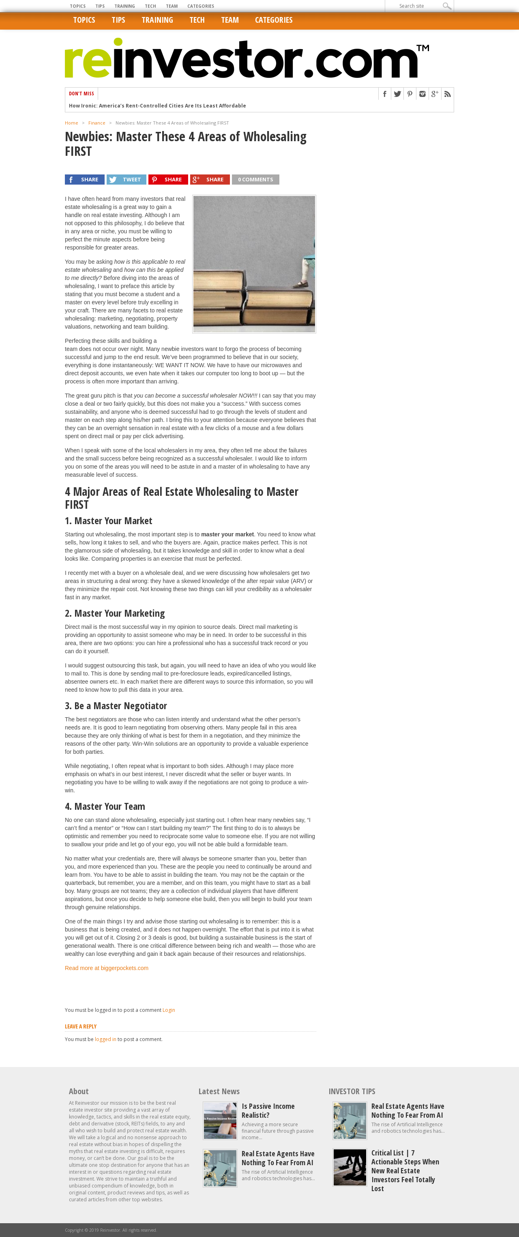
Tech (150, 6)
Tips (100, 6)
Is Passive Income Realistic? (268, 1110)
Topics (78, 6)
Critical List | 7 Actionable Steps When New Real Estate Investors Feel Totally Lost (405, 1170)
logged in (105, 1039)
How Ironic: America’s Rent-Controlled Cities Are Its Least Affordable (157, 105)
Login (169, 1010)
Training (124, 6)
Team (172, 6)
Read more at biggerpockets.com (106, 968)
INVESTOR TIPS (351, 1091)
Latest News (219, 1091)
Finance (96, 123)
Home (71, 123)
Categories (200, 6)
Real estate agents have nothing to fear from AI (278, 1158)
